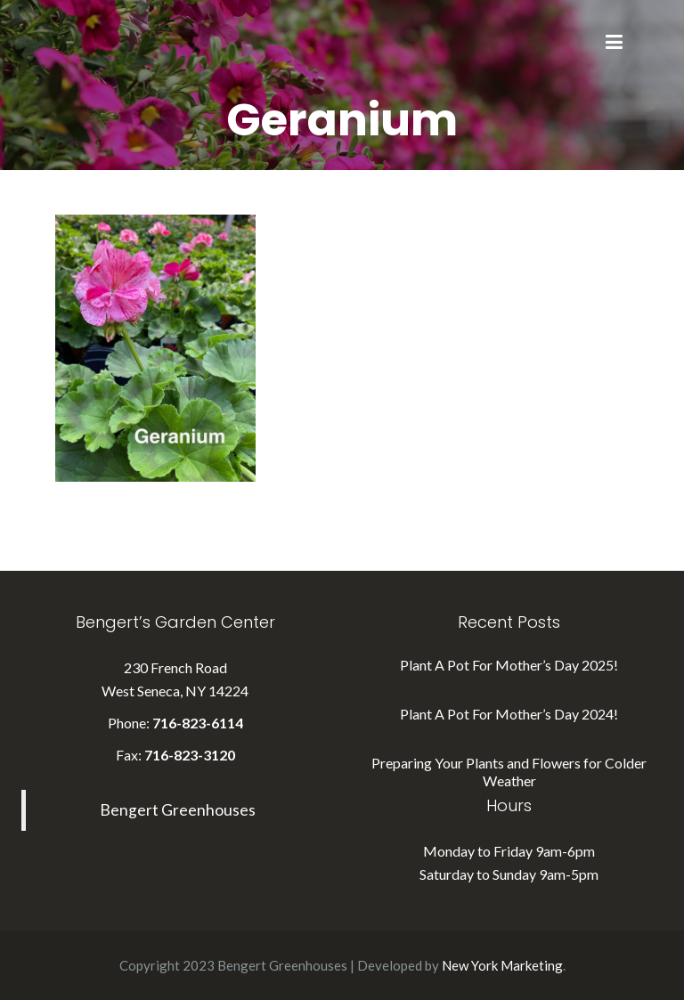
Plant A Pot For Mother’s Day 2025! (509, 664)
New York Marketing (502, 965)
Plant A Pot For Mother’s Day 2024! (509, 713)
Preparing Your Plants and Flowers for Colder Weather (509, 771)
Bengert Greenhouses (178, 810)
